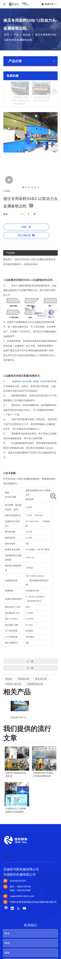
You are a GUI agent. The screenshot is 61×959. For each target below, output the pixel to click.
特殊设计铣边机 (13, 702)
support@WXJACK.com (22, 914)
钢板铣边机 (23, 697)
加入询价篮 (26, 253)
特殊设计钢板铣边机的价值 (16, 792)
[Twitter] (18, 926)
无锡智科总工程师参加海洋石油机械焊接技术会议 (16, 828)
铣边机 (8, 697)
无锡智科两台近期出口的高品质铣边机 (43, 792)
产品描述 (10, 271)
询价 (26, 245)
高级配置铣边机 (35, 702)
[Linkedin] (12, 926)
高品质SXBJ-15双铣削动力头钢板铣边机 (20, 735)
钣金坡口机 (41, 697)
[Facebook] (6, 926)
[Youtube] (24, 926)
